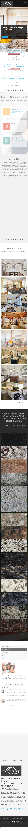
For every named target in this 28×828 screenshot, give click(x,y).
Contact (14, 824)
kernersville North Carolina (19, 811)
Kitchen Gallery (20, 822)
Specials (8, 822)
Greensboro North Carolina (8, 740)
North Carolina (10, 811)
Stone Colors (13, 822)
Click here (24, 402)
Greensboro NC (4, 809)
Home (4, 822)
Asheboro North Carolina (13, 809)
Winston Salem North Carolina (7, 808)
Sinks (25, 822)
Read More (5, 36)
